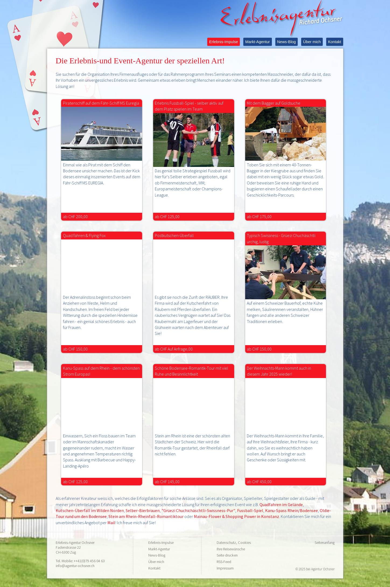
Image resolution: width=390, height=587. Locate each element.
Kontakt (334, 42)
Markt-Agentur (257, 42)
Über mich (312, 42)
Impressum (225, 568)
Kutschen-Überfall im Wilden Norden (90, 510)
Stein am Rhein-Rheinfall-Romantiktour (146, 516)
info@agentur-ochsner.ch (75, 565)
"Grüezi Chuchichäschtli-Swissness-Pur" (198, 510)
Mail (111, 522)
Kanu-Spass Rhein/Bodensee (291, 510)
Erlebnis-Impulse (223, 42)
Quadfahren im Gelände (281, 504)
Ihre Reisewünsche (231, 549)
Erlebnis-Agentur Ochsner (75, 542)
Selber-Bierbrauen (143, 510)
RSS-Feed (224, 561)
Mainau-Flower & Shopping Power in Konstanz (236, 516)
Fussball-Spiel (250, 510)
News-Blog (286, 42)
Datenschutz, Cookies (234, 542)
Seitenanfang (325, 542)
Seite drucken (227, 555)
